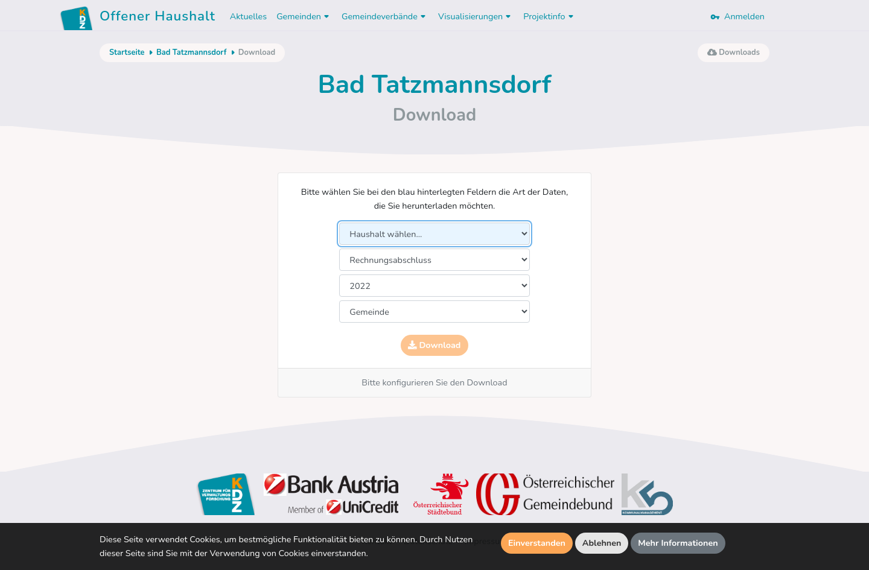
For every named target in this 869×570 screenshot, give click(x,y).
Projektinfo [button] (549, 16)
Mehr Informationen (678, 543)
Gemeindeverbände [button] (385, 16)
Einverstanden (536, 543)
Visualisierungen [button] (476, 16)
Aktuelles (248, 16)
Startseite (126, 52)
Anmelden (737, 16)
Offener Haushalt (157, 18)
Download (434, 345)
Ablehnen (602, 543)
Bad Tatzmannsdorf (191, 52)
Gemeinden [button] (304, 16)
